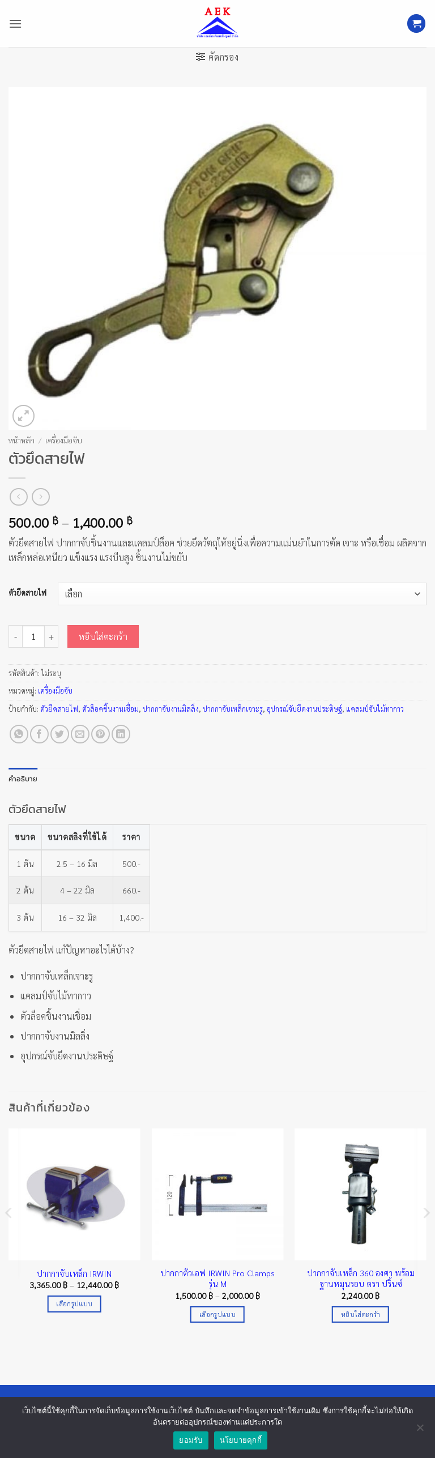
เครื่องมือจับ (63, 440)
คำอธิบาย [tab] (23, 778)
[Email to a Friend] (80, 734)
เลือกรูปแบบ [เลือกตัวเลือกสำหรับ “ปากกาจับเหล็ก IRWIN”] (74, 1303)
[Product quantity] (33, 636)
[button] (15, 23)
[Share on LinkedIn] (121, 734)
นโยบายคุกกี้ (241, 1440)
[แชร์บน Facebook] (39, 734)
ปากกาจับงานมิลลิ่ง (171, 708)
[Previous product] (40, 497)
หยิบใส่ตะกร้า (103, 636)
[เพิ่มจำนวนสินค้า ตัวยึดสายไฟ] (51, 636)
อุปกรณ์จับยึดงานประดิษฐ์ (304, 708)
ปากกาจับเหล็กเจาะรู (233, 708)
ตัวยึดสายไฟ (27, 593)
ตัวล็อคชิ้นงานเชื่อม (110, 708)
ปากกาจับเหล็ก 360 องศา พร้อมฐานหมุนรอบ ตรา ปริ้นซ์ (361, 1278)
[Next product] (18, 497)
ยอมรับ (190, 1440)
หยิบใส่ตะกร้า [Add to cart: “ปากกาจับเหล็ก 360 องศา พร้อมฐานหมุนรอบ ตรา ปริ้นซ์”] (360, 1314)
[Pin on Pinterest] (100, 734)
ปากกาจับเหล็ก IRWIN (74, 1273)
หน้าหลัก (21, 440)
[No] (420, 1431)
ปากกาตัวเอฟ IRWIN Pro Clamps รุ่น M (217, 1278)
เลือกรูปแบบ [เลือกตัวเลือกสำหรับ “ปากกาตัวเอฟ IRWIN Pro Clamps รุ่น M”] (217, 1314)
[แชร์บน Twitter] (59, 734)
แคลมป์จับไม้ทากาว (375, 708)
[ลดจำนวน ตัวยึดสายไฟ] (15, 636)
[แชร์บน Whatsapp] (19, 734)
